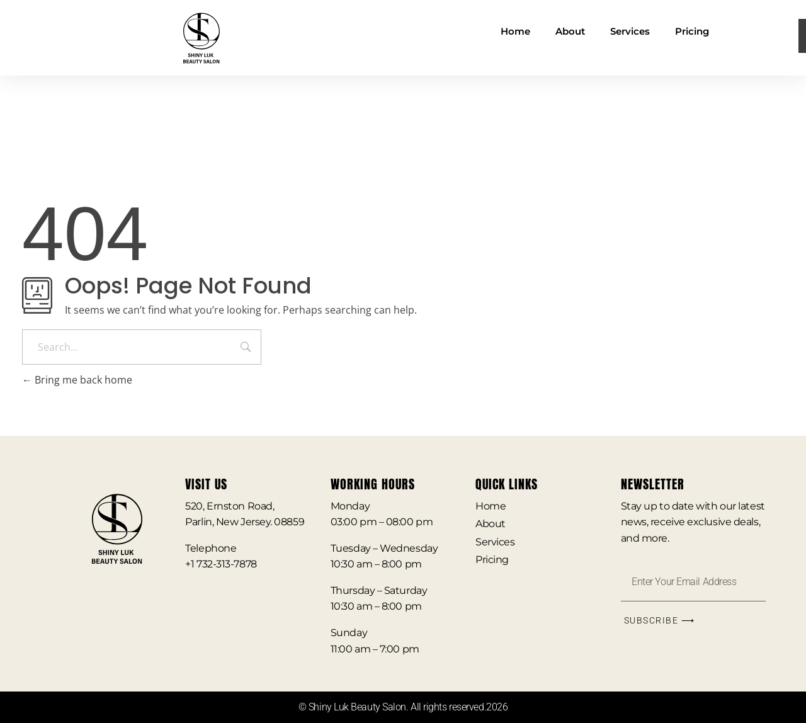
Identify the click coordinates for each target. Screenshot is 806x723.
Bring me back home (77, 380)
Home (515, 31)
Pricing (692, 31)
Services (630, 31)
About (570, 31)
